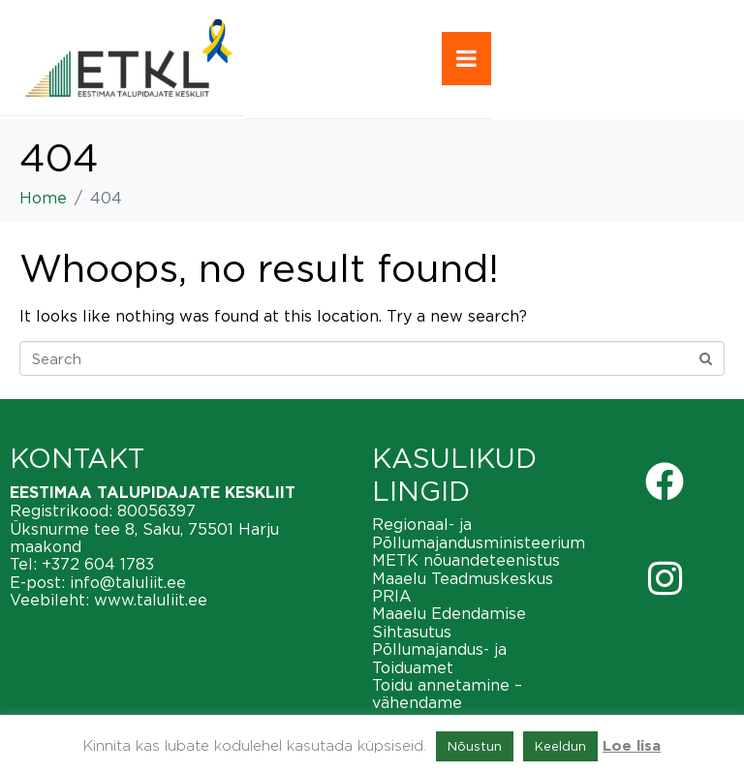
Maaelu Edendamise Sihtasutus (449, 621)
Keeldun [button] (560, 746)
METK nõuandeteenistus (466, 560)
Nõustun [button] (475, 746)
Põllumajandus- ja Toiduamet (439, 657)
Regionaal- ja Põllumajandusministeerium (478, 532)
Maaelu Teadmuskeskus (462, 578)
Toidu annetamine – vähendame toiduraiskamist (447, 702)
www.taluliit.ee (150, 599)
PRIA (392, 595)
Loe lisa (632, 746)
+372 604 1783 (98, 563)
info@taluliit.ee (128, 582)
